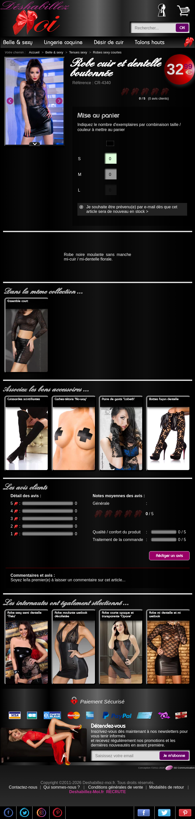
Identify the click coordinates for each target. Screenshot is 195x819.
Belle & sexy (54, 52)
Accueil (34, 52)
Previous (10, 101)
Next (59, 101)
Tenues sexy (78, 52)
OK (182, 28)
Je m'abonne (174, 755)
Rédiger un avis (169, 555)
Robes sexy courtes (107, 52)
